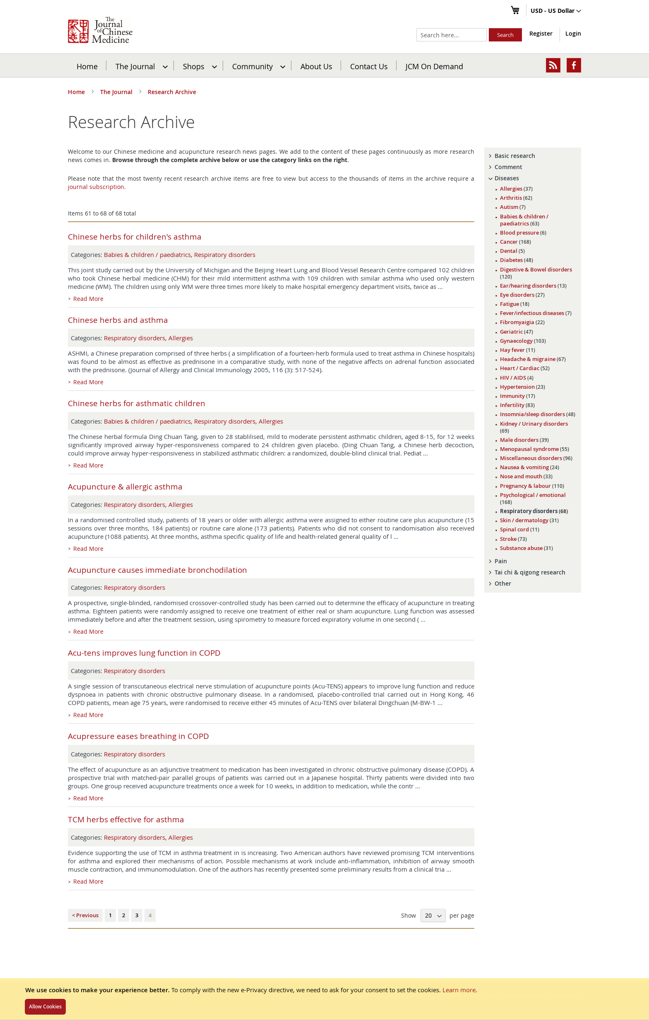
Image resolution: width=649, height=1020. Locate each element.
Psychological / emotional (533, 498)
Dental (512, 250)
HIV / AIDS (517, 377)
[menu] (324, 65)
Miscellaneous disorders (536, 458)
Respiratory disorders (224, 254)
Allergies (180, 338)
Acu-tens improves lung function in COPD (144, 652)
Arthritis (516, 197)
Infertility (517, 405)
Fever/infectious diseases (536, 313)
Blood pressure (523, 232)
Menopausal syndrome (534, 449)
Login (573, 33)
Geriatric (516, 331)
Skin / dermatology (529, 520)
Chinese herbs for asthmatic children (136, 403)
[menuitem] (140, 65)
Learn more (459, 990)
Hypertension (522, 386)
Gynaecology (523, 340)
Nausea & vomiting (529, 467)
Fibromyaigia (522, 322)
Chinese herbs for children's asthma (135, 236)
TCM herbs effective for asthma (126, 819)
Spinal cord (519, 529)
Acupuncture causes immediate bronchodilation (157, 570)
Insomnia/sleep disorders (537, 414)
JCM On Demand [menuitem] (434, 65)
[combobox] (451, 34)
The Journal (117, 92)
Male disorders (524, 439)
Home (87, 65)
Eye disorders (522, 294)
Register (541, 33)
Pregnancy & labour (532, 485)
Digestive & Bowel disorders (536, 273)
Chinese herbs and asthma (118, 320)
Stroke (513, 539)
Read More (88, 299)
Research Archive (172, 92)
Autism (513, 207)
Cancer (515, 241)
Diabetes (516, 260)
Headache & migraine (533, 359)
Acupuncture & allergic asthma (125, 486)
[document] (324, 999)
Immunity (517, 396)
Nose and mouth (526, 476)
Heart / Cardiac (525, 368)
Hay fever (517, 350)
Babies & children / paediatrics (147, 254)
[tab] (532, 156)
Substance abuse (526, 548)
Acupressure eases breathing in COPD (138, 736)
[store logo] (100, 30)
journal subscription (96, 187)
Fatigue (514, 304)
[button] (556, 11)
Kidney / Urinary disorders (534, 427)
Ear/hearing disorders (533, 285)
